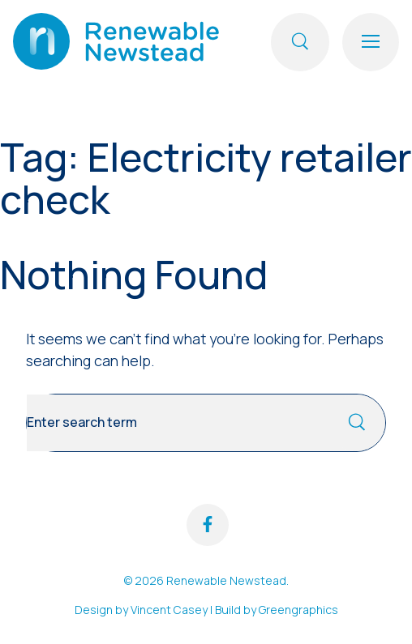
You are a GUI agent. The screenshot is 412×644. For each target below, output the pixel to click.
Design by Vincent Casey (141, 609)
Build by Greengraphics (276, 609)
